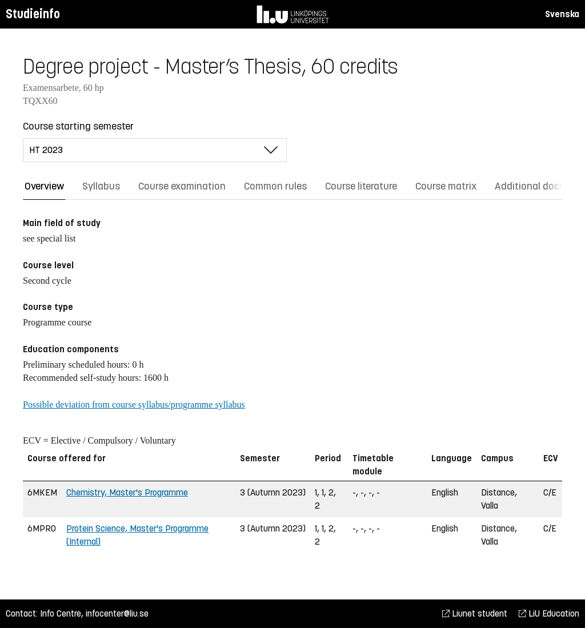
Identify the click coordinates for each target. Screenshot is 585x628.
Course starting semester (78, 126)
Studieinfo (33, 14)
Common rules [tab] (275, 186)
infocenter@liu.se (117, 613)
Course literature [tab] (361, 186)
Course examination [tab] (182, 186)
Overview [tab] (44, 186)
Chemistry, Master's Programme (127, 492)
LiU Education (549, 613)
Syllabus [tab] (101, 186)
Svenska (562, 14)
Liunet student (474, 613)
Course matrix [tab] (445, 186)
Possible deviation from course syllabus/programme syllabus (134, 404)
